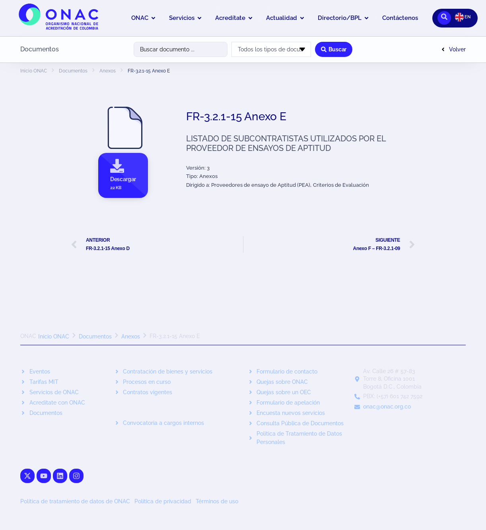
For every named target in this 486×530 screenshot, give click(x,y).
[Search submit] (333, 49)
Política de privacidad (162, 501)
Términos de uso (217, 501)
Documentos (73, 71)
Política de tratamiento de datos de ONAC (75, 501)
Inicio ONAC (33, 71)
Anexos (107, 71)
